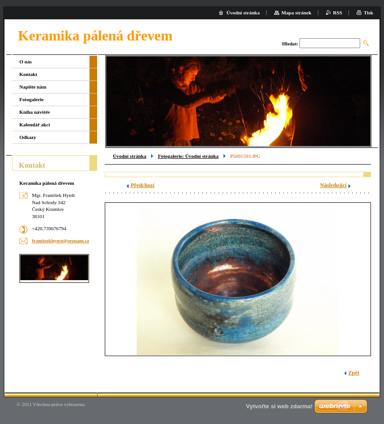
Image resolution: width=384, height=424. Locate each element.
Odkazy (27, 137)
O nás (25, 61)
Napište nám (32, 86)
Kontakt (28, 74)
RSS (338, 12)
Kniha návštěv (34, 112)
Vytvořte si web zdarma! (279, 406)
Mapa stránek (296, 12)
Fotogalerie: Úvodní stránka (188, 156)
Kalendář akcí (34, 124)
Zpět (353, 373)
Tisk (368, 12)
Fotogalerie (31, 99)
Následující (333, 185)
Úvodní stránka (129, 156)
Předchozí (142, 185)
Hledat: (290, 43)
